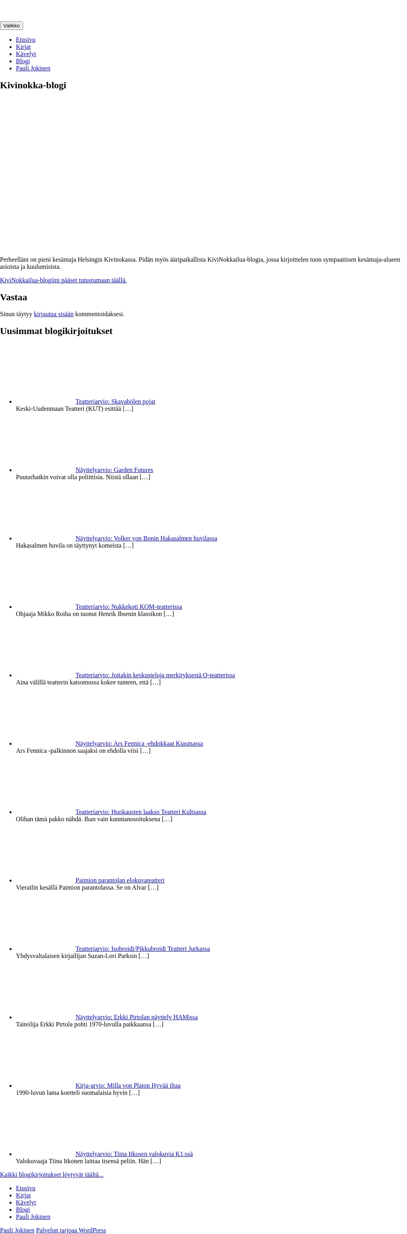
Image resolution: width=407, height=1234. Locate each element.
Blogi (23, 61)
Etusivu (25, 39)
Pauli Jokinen (33, 68)
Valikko (11, 26)
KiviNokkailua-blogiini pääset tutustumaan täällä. (63, 280)
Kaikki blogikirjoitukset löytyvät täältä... (51, 1174)
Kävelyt (26, 54)
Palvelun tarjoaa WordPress (71, 1230)
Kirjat (23, 46)
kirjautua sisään (54, 314)
